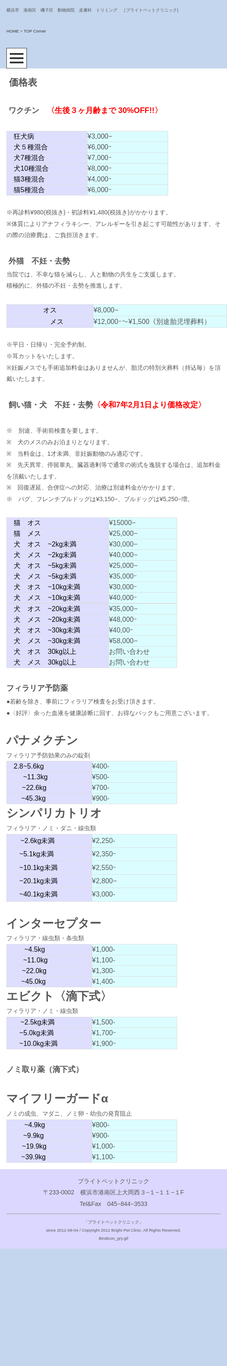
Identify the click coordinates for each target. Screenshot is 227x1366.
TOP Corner (34, 31)
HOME (12, 31)
